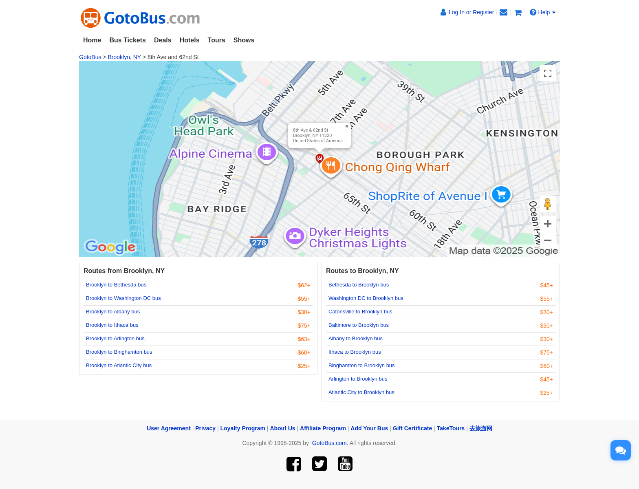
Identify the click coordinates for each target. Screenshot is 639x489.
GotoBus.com (329, 443)
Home (92, 40)
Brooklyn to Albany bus (113, 311)
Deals (163, 40)
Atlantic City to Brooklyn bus (361, 392)
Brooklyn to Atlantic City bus (119, 365)
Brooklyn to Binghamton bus (119, 352)
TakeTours (451, 428)
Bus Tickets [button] (127, 40)
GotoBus (90, 57)
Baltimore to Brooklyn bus (358, 325)
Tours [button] (216, 40)
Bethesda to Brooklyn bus (358, 285)
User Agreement (169, 428)
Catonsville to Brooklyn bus (360, 311)
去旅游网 (480, 428)
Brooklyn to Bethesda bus (116, 285)
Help (543, 12)
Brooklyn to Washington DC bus (123, 298)
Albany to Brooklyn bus (355, 338)
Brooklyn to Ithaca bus (112, 325)
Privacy (205, 428)
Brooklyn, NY (124, 57)
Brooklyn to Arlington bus (115, 338)
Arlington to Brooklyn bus (358, 379)
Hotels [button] (190, 40)
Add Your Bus (369, 428)
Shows (244, 40)
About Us (282, 428)
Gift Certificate (412, 428)
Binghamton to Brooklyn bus (361, 365)
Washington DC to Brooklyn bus (365, 298)
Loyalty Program (242, 428)
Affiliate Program (323, 428)
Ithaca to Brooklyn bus (354, 352)
